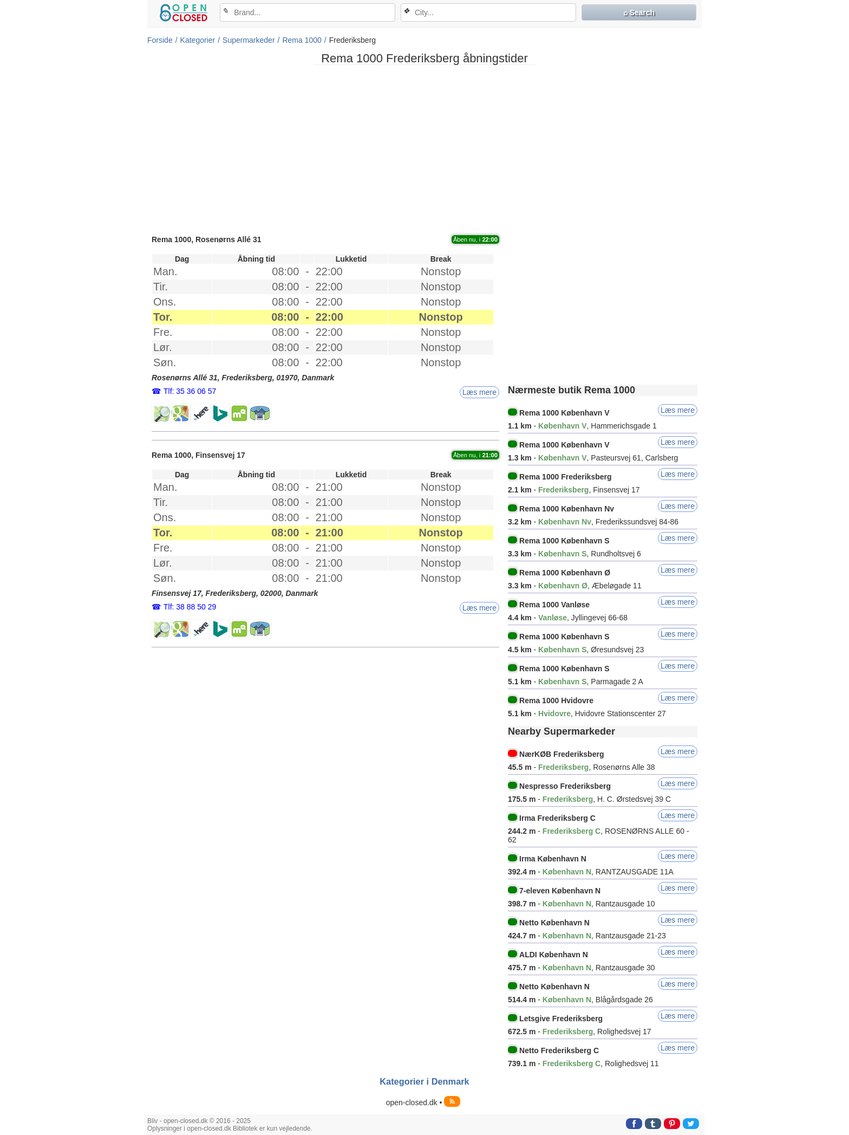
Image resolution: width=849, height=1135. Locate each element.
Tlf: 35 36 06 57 (190, 391)
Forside (160, 40)
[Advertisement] (424, 149)
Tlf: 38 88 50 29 (190, 606)
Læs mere (479, 392)
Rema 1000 (301, 40)
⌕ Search (639, 12)
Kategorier (197, 40)
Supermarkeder (249, 40)
